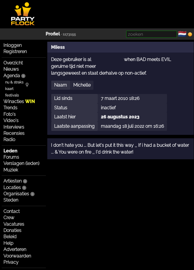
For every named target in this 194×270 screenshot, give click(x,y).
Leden (10, 151)
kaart (9, 89)
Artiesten (12, 181)
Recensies (13, 133)
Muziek (10, 170)
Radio (9, 139)
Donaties (12, 230)
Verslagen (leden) (21, 163)
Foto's (9, 114)
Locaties (12, 187)
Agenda (11, 75)
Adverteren (14, 249)
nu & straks (14, 82)
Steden (10, 200)
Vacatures (13, 224)
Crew (8, 217)
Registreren (15, 51)
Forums (11, 157)
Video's (11, 120)
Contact (11, 211)
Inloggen (12, 45)
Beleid (10, 236)
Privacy (11, 262)
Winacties (19, 101)
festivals (12, 95)
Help (8, 243)
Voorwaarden (17, 256)
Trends (10, 107)
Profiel (53, 34)
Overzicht (13, 63)
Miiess (58, 47)
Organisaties (16, 193)
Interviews (13, 127)
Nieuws (11, 69)
